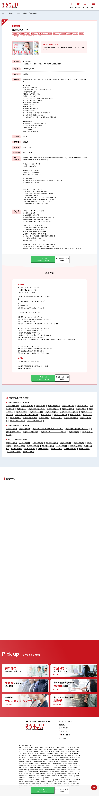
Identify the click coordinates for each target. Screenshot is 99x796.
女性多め (21, 36)
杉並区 (35, 750)
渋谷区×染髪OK (81, 409)
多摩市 (56, 754)
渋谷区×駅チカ (21, 409)
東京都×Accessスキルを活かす (26, 780)
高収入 (29, 33)
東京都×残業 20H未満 (24, 784)
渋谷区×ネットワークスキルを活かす (26, 415)
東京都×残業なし (73, 782)
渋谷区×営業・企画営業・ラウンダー (77, 429)
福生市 (31, 754)
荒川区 (50, 750)
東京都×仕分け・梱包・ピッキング (27, 766)
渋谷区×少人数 (44, 418)
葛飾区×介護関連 (19, 446)
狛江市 (36, 754)
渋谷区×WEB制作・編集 (30, 432)
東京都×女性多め (58, 784)
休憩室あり (59, 33)
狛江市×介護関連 (84, 449)
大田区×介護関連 (38, 443)
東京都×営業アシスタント (36, 760)
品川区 (62, 748)
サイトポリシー (63, 739)
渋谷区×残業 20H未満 (30, 418)
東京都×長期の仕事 (33, 772)
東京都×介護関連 (23, 770)
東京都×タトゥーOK (34, 776)
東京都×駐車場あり (40, 774)
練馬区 (60, 750)
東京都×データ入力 (53, 758)
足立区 (66, 750)
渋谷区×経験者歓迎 (27, 406)
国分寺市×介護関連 (70, 449)
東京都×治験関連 (72, 768)
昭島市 (57, 752)
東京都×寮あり (51, 774)
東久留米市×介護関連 (14, 452)
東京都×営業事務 (47, 756)
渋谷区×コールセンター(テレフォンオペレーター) (48, 429)
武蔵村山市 (50, 754)
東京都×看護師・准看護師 (60, 768)
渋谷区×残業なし (15, 418)
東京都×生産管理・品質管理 (70, 764)
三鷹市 (41, 752)
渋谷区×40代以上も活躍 (17, 421)
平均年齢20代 (28, 36)
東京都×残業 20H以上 (37, 784)
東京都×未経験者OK (50, 770)
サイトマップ (63, 728)
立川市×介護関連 (61, 446)
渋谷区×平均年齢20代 (71, 418)
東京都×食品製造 (57, 764)
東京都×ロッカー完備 (57, 776)
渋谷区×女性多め (56, 418)
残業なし (15, 36)
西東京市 (67, 754)
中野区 (30, 750)
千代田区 (21, 748)
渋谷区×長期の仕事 (68, 406)
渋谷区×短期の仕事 (54, 406)
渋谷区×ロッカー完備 (36, 412)
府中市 (52, 752)
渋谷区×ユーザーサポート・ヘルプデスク (53, 432)
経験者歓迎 (23, 33)
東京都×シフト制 (52, 782)
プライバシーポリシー (66, 722)
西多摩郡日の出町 (26, 756)
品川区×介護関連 (24, 443)
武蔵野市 (36, 752)
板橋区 (55, 750)
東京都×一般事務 (37, 756)
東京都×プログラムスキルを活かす (44, 780)
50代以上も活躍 (45, 36)
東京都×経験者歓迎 (61, 770)
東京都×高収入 (72, 770)
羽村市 (61, 754)
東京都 (20, 13)
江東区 (57, 748)
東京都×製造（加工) (46, 764)
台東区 (47, 748)
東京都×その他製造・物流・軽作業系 (32, 768)
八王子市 (24, 752)
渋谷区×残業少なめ (53, 409)
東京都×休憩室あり (69, 776)
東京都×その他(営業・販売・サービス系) (54, 760)
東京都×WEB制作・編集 (71, 760)
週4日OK (74, 33)
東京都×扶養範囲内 (61, 774)
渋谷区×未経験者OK (12, 406)
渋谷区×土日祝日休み (60, 415)
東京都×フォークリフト (52, 766)
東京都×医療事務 (47, 768)
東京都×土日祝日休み (40, 782)
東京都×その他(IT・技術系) (36, 770)
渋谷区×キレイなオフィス (37, 409)
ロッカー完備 (67, 33)
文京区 (41, 748)
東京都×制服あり (44, 772)
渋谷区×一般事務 (11, 429)
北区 (45, 750)
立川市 (30, 752)
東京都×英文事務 (64, 758)
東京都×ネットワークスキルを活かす (63, 780)
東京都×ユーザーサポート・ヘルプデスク (57, 762)
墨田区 (52, 748)
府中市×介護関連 (16, 449)
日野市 (73, 752)
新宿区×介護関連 (11, 443)
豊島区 (40, 750)
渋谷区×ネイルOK (21, 412)
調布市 (62, 752)
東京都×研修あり (54, 772)
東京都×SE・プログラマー (25, 762)
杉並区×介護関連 (79, 443)
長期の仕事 (35, 33)
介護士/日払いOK (35, 13)
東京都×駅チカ (64, 772)
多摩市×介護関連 (28, 452)
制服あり (52, 33)
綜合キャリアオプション (9, 13)
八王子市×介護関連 (48, 446)
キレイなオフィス (44, 33)
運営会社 (62, 725)
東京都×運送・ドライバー (66, 766)
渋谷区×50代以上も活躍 (34, 421)
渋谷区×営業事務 (24, 429)
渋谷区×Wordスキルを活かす (69, 412)
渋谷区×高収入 (40, 406)
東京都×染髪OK (72, 774)
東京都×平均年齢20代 (69, 784)
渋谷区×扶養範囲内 (68, 409)
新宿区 (36, 748)
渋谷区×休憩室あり (52, 412)
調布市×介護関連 (43, 449)
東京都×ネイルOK (45, 776)
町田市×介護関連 (56, 449)
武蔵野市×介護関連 (76, 446)
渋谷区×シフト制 (75, 415)
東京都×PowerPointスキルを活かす (69, 778)
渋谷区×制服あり (82, 406)
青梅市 (47, 752)
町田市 (68, 752)
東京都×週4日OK (29, 782)
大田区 (73, 748)
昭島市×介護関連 (29, 449)
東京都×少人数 (48, 784)
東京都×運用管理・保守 (39, 762)
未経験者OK (16, 33)
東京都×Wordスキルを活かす (36, 778)
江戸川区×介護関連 (33, 446)
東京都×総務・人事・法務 (60, 756)
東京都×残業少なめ (29, 774)
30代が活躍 (36, 36)
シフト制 (80, 33)
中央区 (27, 748)
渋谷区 (26, 13)
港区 (32, 748)
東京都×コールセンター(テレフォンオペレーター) (34, 758)
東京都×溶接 (41, 766)
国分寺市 (25, 754)
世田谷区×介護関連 (52, 443)
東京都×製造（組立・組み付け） (31, 764)
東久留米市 (42, 754)
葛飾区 (71, 750)
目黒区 (68, 748)
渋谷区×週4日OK (46, 415)
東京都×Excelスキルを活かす (52, 778)
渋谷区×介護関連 (74, 432)
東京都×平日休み (62, 782)
